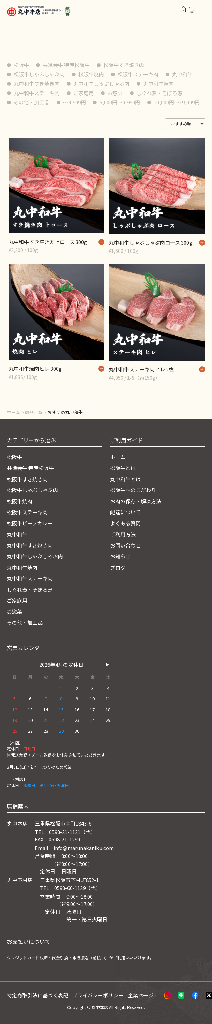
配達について (125, 512)
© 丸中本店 (97, 1007)
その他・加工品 (31, 102)
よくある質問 (125, 523)
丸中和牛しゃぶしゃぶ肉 (101, 83)
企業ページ (140, 995)
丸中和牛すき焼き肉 (37, 83)
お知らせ (120, 556)
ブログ (117, 567)
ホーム (13, 412)
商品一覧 (34, 412)
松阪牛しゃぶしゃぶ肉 (39, 74)
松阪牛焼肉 (91, 74)
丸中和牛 (182, 74)
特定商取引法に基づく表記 (37, 995)
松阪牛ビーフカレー (29, 523)
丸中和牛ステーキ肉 (37, 93)
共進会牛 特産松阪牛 (66, 64)
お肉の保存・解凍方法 (135, 501)
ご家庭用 (83, 93)
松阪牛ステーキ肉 (138, 74)
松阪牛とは (123, 467)
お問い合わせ (125, 545)
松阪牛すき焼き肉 (123, 64)
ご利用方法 (123, 534)
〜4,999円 (74, 102)
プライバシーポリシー (97, 995)
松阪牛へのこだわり (133, 489)
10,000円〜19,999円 (177, 102)
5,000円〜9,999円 (120, 102)
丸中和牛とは (125, 479)
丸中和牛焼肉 (158, 83)
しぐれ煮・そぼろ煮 (159, 93)
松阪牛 (21, 64)
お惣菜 (115, 93)
